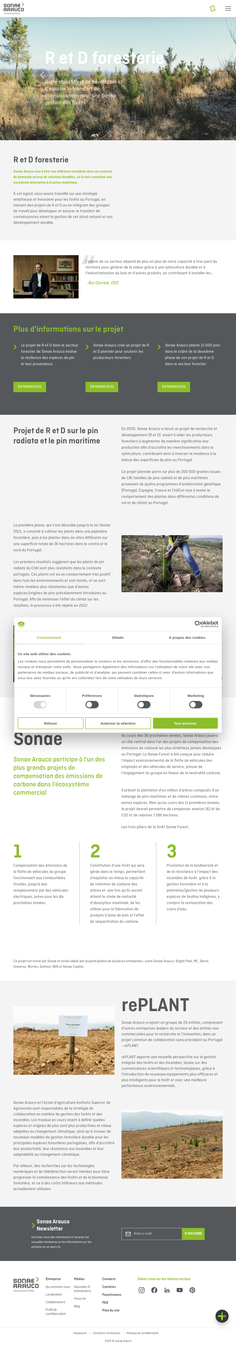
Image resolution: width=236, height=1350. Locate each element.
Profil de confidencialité (56, 1312)
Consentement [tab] (49, 637)
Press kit (80, 1299)
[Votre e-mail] (152, 1233)
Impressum (80, 1333)
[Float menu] (222, 1316)
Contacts (109, 1279)
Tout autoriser (185, 723)
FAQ (105, 1303)
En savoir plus (29, 387)
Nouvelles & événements (82, 1289)
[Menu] (228, 8)
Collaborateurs (55, 1302)
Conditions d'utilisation (107, 1333)
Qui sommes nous (58, 1287)
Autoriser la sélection (118, 723)
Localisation (54, 1295)
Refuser (50, 723)
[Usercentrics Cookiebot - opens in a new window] (198, 624)
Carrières (109, 1287)
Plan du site (111, 1310)
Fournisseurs (111, 1295)
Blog (77, 1306)
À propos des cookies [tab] (187, 637)
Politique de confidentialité (142, 1333)
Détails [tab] (118, 637)
